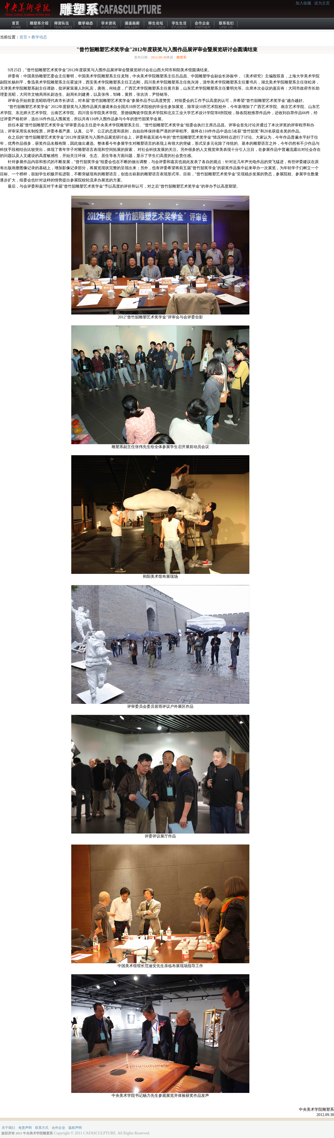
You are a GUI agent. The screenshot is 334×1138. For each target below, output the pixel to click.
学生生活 (179, 24)
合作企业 (203, 24)
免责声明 (25, 1128)
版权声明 (75, 1128)
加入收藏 (303, 3)
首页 (16, 24)
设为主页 (322, 3)
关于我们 (8, 1128)
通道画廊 (132, 24)
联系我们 (226, 24)
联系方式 (41, 1128)
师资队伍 (62, 24)
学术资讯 (109, 24)
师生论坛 (156, 24)
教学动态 (86, 24)
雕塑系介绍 (39, 24)
